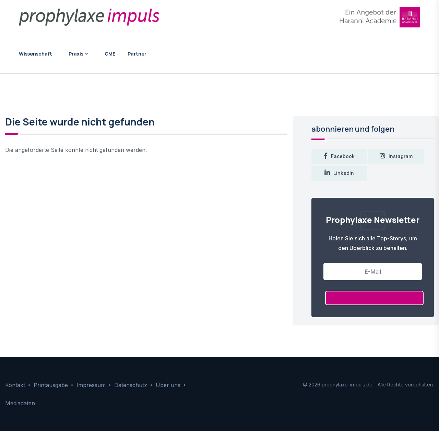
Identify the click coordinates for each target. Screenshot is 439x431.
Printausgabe (51, 385)
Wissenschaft (35, 53)
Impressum (91, 385)
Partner (137, 53)
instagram (396, 156)
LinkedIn (339, 173)
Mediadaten (20, 403)
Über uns (168, 385)
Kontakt (15, 385)
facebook (339, 156)
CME (110, 53)
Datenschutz (130, 385)
